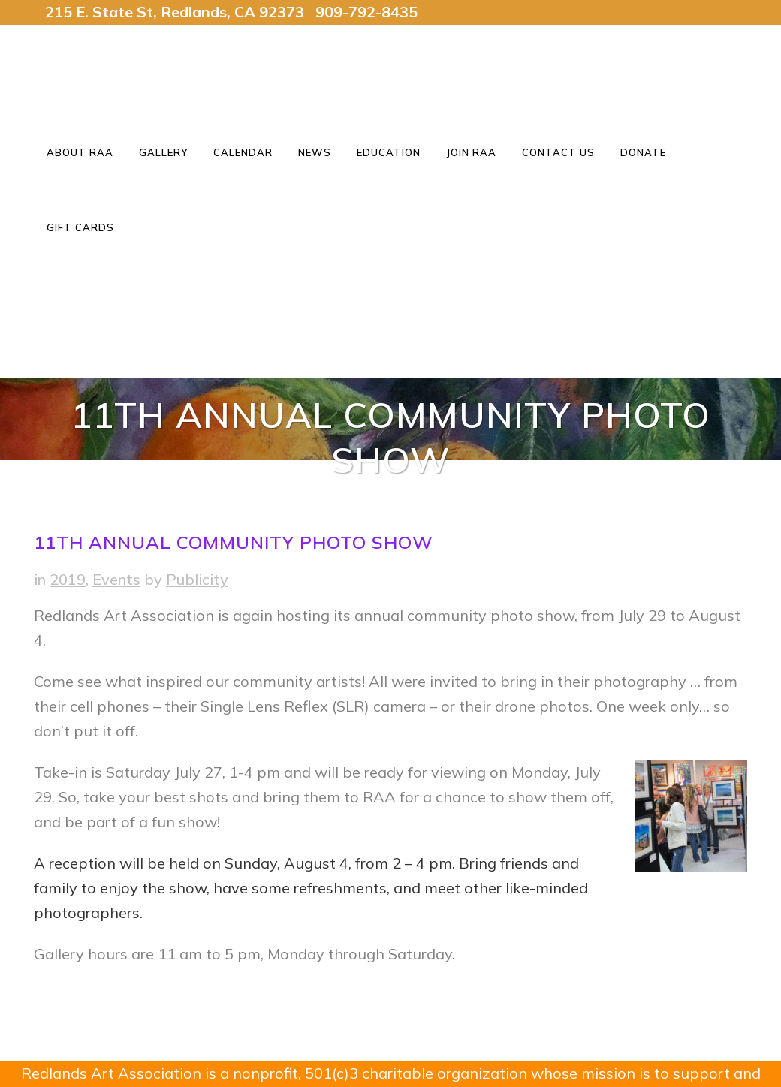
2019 (68, 579)
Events (116, 579)
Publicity (197, 579)
